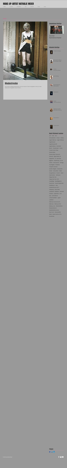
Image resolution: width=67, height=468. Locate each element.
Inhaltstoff (51, 191)
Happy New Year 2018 (54, 179)
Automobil (58, 146)
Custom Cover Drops (53, 150)
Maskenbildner (59, 206)
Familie (50, 162)
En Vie (61, 160)
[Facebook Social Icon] (50, 452)
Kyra (50, 195)
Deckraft (51, 156)
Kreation (51, 193)
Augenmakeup (52, 146)
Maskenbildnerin (53, 208)
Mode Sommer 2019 (57, 214)
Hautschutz (51, 183)
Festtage (62, 162)
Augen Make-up (52, 140)
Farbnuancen (56, 162)
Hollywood (51, 189)
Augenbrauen (52, 142)
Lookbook (51, 199)
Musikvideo (51, 216)
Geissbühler (60, 168)
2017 (50, 135)
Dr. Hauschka (58, 158)
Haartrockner (52, 175)
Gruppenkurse (52, 173)
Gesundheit (55, 170)
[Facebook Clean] (59, 457)
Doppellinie (51, 158)
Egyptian (51, 160)
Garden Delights (52, 168)
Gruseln (58, 173)
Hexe (57, 185)
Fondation (57, 164)
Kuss (61, 193)
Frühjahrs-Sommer (53, 166)
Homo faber (57, 189)
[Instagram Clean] (61, 457)
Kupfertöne (56, 193)
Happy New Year (52, 177)
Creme (61, 148)
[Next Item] (61, 30)
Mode (50, 214)
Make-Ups (51, 204)
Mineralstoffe (58, 212)
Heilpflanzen (52, 185)
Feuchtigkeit (52, 164)
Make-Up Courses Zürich (54, 201)
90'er (53, 135)
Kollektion (57, 191)
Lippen (59, 197)
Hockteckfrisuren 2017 (54, 187)
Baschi (50, 148)
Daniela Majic (52, 152)
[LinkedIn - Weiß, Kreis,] (63, 457)
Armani (58, 137)
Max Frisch (51, 212)
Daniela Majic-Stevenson (54, 154)
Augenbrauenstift (53, 144)
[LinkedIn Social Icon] (54, 452)
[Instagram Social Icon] (52, 452)
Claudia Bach (56, 148)
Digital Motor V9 (57, 156)
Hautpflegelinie (58, 181)
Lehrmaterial (55, 195)
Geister (50, 170)
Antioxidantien (52, 137)
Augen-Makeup (60, 140)
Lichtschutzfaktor (53, 197)
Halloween (58, 175)
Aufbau (62, 137)
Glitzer (60, 170)
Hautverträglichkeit (59, 183)
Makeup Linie (52, 206)
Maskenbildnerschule (54, 210)
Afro (56, 135)
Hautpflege (51, 181)
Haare (62, 173)
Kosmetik (62, 191)
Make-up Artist (57, 204)
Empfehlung (56, 160)
